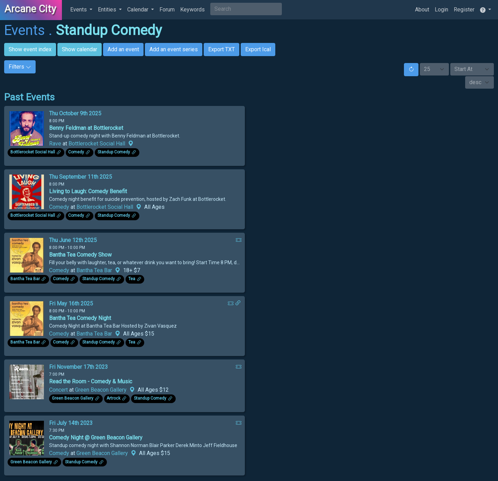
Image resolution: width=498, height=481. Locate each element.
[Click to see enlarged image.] (26, 128)
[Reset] (411, 69)
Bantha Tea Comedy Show (80, 254)
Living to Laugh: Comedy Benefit (88, 191)
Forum (167, 9)
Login (441, 9)
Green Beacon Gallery (101, 389)
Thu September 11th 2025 (80, 176)
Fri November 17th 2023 (78, 367)
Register (464, 9)
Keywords (192, 9)
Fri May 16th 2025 (71, 303)
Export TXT (221, 49)
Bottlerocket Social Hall (96, 143)
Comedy (76, 152)
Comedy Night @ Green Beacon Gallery (95, 437)
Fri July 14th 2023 (71, 423)
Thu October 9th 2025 (75, 113)
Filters (20, 66)
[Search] (246, 9)
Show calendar (79, 49)
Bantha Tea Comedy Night (80, 318)
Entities (108, 9)
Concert (58, 389)
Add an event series (173, 49)
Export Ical (258, 49)
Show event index (30, 49)
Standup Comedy (109, 30)
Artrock (113, 398)
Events (79, 9)
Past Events (29, 97)
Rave (55, 143)
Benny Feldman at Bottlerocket (86, 128)
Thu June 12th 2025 (73, 240)
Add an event (123, 49)
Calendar (138, 9)
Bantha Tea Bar (94, 270)
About (422, 9)
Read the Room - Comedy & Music (90, 381)
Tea (131, 279)
